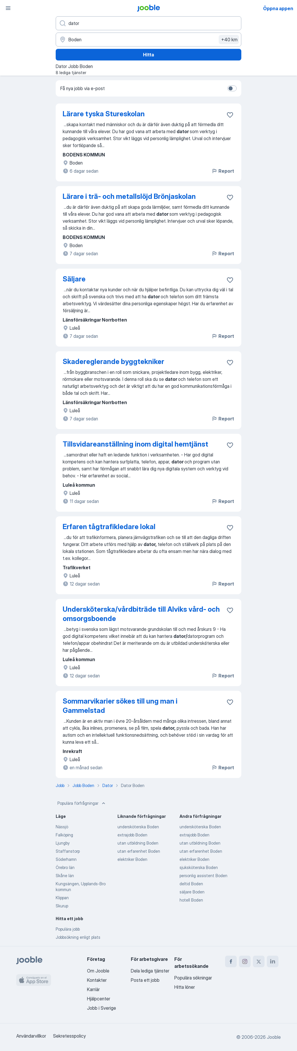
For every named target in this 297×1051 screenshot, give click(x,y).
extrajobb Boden (132, 834)
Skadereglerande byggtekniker (113, 361)
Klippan (62, 897)
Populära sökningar (193, 978)
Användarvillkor (31, 1036)
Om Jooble (98, 971)
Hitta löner (184, 987)
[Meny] (8, 8)
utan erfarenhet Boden (138, 851)
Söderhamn (66, 859)
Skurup (62, 905)
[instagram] (245, 961)
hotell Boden (191, 899)
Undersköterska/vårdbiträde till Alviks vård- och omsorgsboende (141, 614)
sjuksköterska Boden (199, 867)
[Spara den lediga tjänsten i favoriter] (230, 115)
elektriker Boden (132, 859)
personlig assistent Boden (203, 875)
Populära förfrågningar (81, 803)
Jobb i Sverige (101, 1008)
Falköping (64, 834)
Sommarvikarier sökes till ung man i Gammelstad (120, 706)
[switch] (232, 88)
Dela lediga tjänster (150, 971)
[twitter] (259, 961)
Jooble (274, 1037)
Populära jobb (68, 929)
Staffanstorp (68, 851)
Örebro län (65, 867)
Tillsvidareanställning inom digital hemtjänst (135, 444)
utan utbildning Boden (137, 843)
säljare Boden (192, 891)
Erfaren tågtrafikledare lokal (109, 526)
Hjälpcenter (98, 999)
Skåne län (65, 875)
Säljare (74, 279)
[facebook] (231, 961)
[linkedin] (272, 961)
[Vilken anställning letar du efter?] (148, 23)
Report (222, 171)
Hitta (148, 55)
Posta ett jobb (145, 980)
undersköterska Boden (138, 826)
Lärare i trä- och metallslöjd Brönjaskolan (129, 196)
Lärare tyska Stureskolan (104, 114)
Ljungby (63, 843)
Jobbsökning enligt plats (78, 937)
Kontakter (97, 980)
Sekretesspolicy (69, 1036)
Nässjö (62, 826)
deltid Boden (191, 883)
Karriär (93, 989)
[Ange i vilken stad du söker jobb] (148, 40)
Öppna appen (278, 8)
